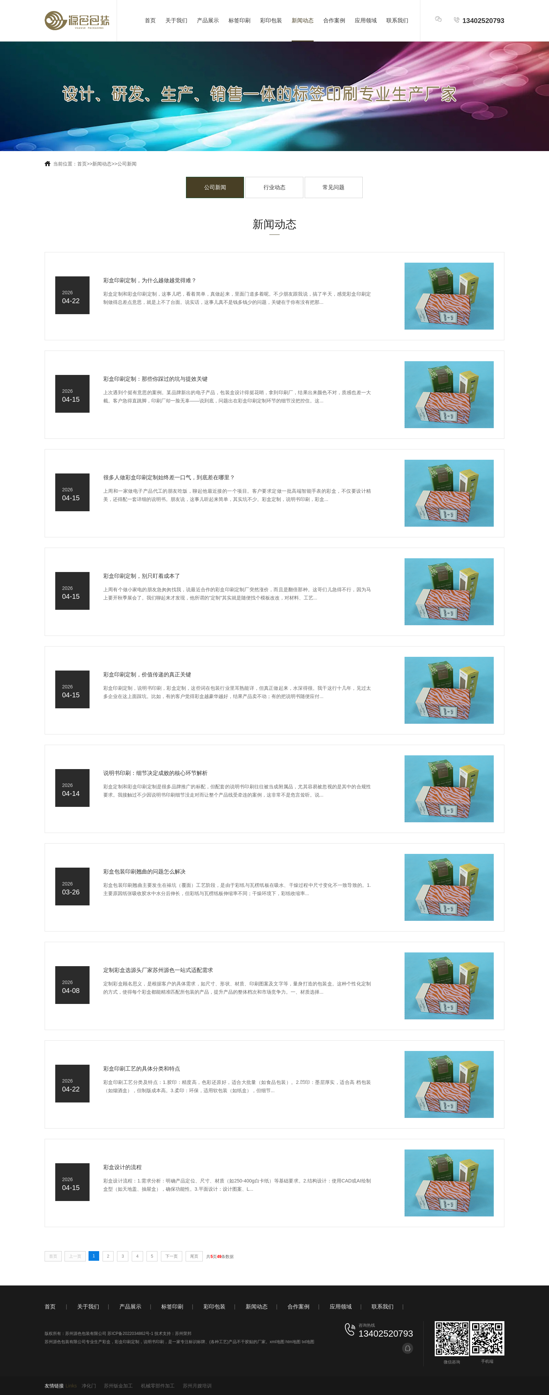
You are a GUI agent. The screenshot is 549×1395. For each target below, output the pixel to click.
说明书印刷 (153, 1341)
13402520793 (478, 20)
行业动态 (274, 187)
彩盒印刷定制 (127, 1341)
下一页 (171, 1256)
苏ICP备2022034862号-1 (130, 1333)
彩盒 (106, 1341)
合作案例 (334, 20)
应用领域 (366, 20)
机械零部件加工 (158, 1385)
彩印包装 (271, 20)
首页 (150, 20)
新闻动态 (303, 20)
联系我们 (397, 20)
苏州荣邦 (183, 1333)
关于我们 (176, 20)
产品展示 (208, 20)
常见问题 (333, 187)
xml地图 (277, 1341)
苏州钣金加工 (118, 1385)
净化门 (89, 1385)
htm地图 (293, 1341)
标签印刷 (239, 20)
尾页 (194, 1256)
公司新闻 (127, 164)
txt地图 (308, 1341)
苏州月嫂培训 (197, 1385)
